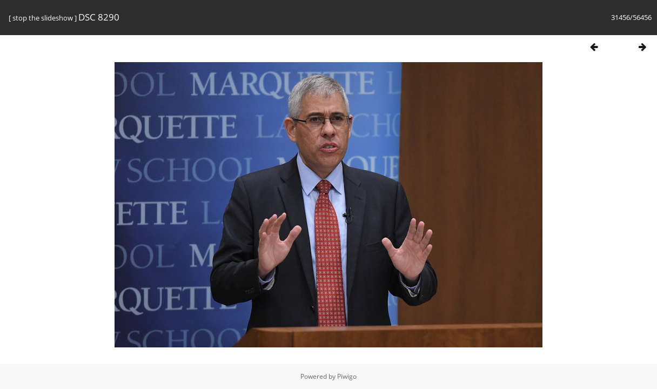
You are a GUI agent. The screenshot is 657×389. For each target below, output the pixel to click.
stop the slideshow (42, 18)
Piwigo (347, 376)
